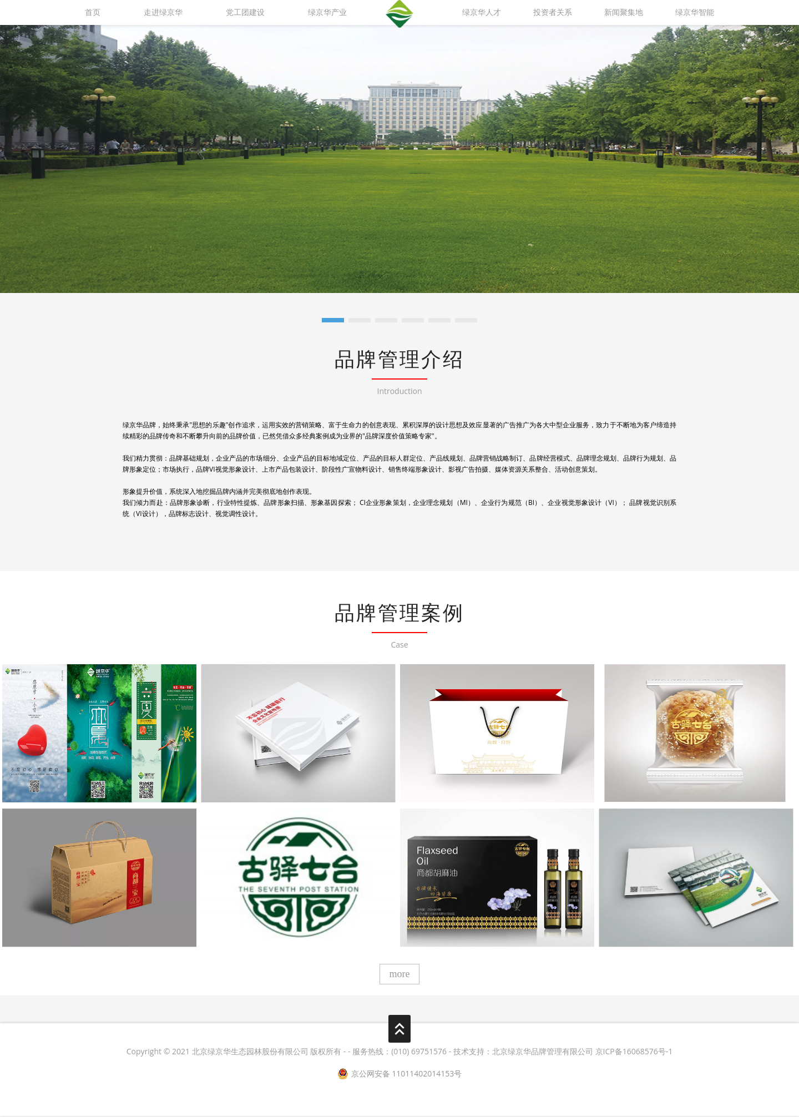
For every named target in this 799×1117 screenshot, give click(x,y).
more (400, 974)
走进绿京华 (163, 12)
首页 (92, 12)
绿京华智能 (694, 12)
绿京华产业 (327, 12)
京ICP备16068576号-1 (634, 1052)
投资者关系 (552, 12)
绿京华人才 (481, 12)
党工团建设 (245, 12)
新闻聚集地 (623, 12)
